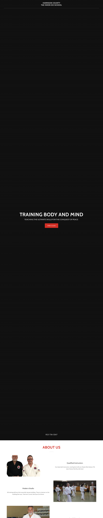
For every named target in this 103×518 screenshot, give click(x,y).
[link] (51, 5)
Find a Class (51, 225)
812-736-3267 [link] (51, 434)
